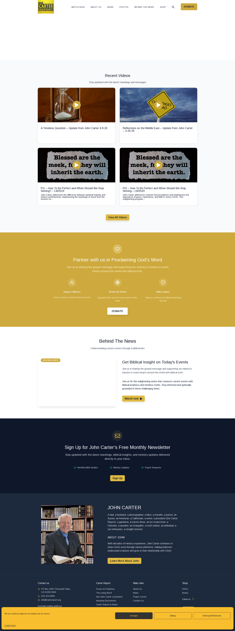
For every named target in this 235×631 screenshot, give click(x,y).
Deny (173, 615)
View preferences (212, 615)
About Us (96, 7)
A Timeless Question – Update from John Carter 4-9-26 (74, 128)
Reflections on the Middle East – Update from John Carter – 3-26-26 (158, 129)
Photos (123, 7)
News (110, 7)
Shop (163, 7)
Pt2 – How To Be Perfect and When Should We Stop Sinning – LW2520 (154, 189)
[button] (173, 7)
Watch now (78, 7)
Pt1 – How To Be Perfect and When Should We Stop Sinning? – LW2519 (72, 189)
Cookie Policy (10, 626)
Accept (134, 615)
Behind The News (144, 7)
